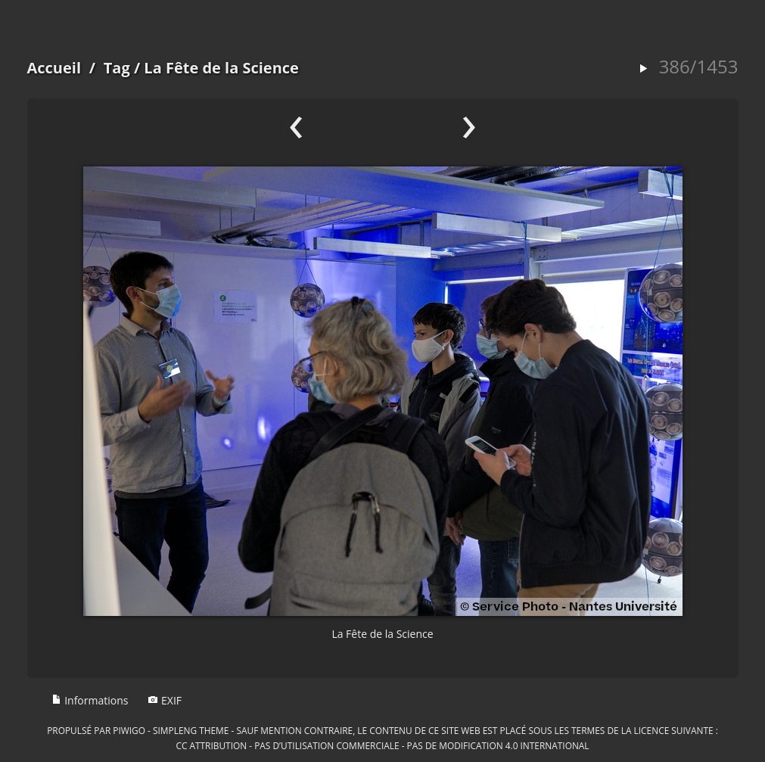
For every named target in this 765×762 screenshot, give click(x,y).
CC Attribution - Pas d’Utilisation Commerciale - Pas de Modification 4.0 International (382, 745)
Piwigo (129, 730)
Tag (117, 68)
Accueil (54, 68)
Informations (90, 700)
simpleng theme (191, 730)
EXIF (165, 700)
